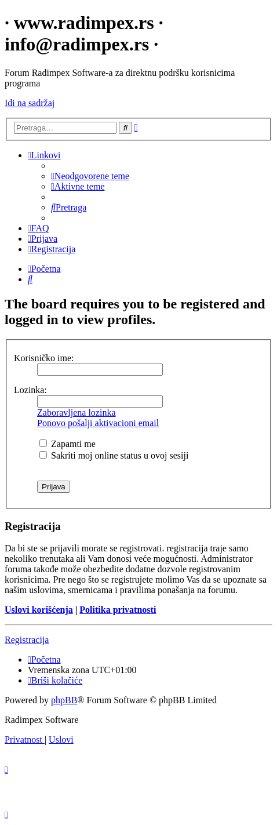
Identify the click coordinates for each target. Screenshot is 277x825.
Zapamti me (67, 444)
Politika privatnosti (117, 610)
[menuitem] (90, 176)
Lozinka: (30, 390)
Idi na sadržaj (29, 103)
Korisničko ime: (44, 358)
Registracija (27, 640)
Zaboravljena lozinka (76, 412)
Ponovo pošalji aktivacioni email (98, 423)
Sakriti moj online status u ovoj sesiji (113, 455)
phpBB (64, 700)
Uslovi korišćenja (39, 610)
